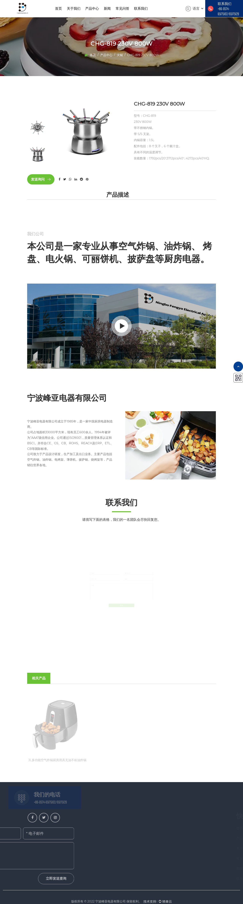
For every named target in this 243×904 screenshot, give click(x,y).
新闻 (107, 8)
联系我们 (141, 8)
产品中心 (92, 8)
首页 (58, 8)
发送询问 (41, 179)
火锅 (120, 55)
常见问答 (122, 8)
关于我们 (73, 8)
